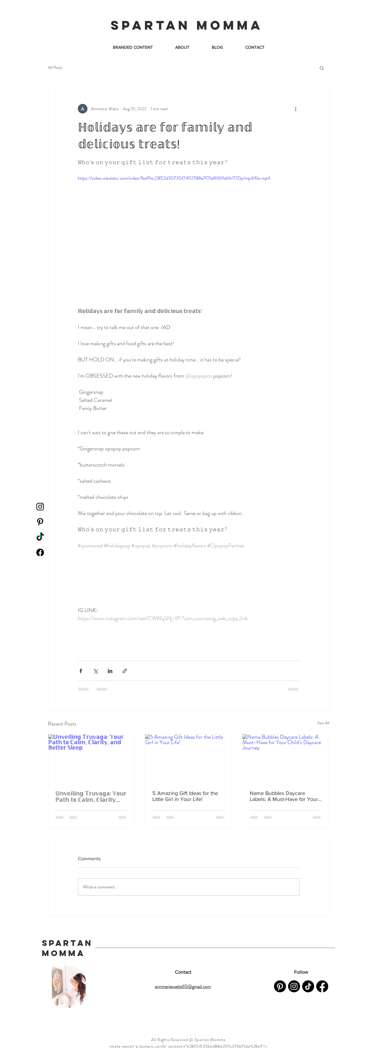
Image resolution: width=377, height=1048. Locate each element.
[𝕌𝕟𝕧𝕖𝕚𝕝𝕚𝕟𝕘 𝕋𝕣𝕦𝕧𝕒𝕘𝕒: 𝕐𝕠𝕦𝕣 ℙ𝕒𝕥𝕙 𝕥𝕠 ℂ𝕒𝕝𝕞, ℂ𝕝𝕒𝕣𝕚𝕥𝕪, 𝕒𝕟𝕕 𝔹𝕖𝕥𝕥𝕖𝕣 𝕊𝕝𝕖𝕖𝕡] (91, 758)
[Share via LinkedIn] (110, 671)
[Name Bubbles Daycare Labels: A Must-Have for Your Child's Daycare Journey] (286, 758)
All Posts (55, 67)
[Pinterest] (40, 522)
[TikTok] (40, 537)
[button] (322, 67)
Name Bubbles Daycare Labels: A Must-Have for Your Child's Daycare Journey (284, 796)
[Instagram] (40, 507)
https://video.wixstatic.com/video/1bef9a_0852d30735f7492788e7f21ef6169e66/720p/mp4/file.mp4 (174, 178)
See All (323, 723)
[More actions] (295, 108)
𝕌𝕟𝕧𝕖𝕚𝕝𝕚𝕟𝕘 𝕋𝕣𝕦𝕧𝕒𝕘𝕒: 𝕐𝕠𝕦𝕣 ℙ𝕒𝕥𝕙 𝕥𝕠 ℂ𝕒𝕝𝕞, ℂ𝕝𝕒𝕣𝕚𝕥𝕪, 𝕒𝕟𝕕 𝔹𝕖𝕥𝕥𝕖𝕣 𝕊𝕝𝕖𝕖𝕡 (90, 796)
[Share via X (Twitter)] (95, 671)
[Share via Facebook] (81, 671)
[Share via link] (125, 671)
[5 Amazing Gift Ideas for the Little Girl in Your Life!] (188, 758)
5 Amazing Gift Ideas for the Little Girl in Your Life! (185, 796)
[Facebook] (40, 552)
